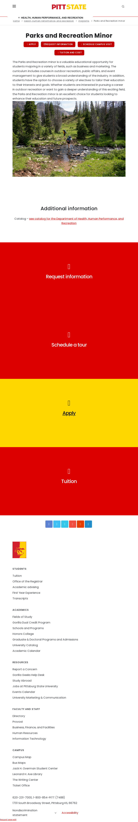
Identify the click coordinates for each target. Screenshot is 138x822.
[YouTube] (72, 524)
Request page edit (8, 819)
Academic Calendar (26, 651)
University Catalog (25, 645)
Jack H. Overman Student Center (35, 768)
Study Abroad (22, 681)
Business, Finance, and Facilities (33, 727)
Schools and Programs (28, 628)
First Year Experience (26, 593)
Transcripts (20, 598)
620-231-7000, (22, 797)
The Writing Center (25, 780)
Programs (83, 20)
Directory (18, 716)
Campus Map (21, 757)
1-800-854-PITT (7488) (49, 797)
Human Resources (24, 733)
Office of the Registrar (27, 581)
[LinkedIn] (88, 524)
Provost (17, 722)
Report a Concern (24, 669)
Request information (58, 44)
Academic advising (25, 587)
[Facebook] (49, 524)
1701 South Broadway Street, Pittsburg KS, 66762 (44, 803)
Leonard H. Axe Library (27, 774)
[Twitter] (56, 524)
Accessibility (70, 813)
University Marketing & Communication (39, 698)
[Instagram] (80, 524)
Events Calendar (23, 692)
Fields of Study (22, 617)
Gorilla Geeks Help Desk (28, 675)
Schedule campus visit (96, 44)
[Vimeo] (64, 524)
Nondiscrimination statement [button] (34, 812)
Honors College (23, 634)
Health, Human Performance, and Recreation (50, 17)
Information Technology (29, 739)
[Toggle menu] (14, 7)
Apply (31, 44)
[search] (124, 7)
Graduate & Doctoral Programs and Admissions (45, 640)
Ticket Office (21, 785)
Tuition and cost (69, 52)
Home (16, 20)
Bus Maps (19, 763)
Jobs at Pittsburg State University (35, 686)
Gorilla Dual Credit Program (31, 622)
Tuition (17, 576)
